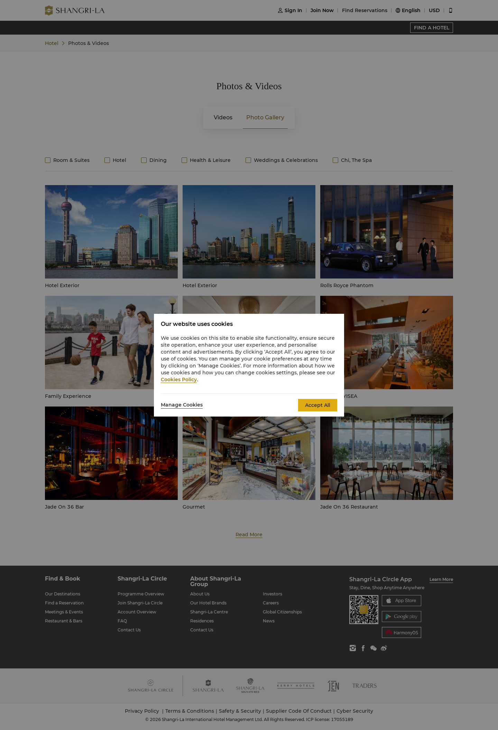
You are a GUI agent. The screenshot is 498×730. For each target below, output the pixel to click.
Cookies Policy (179, 379)
